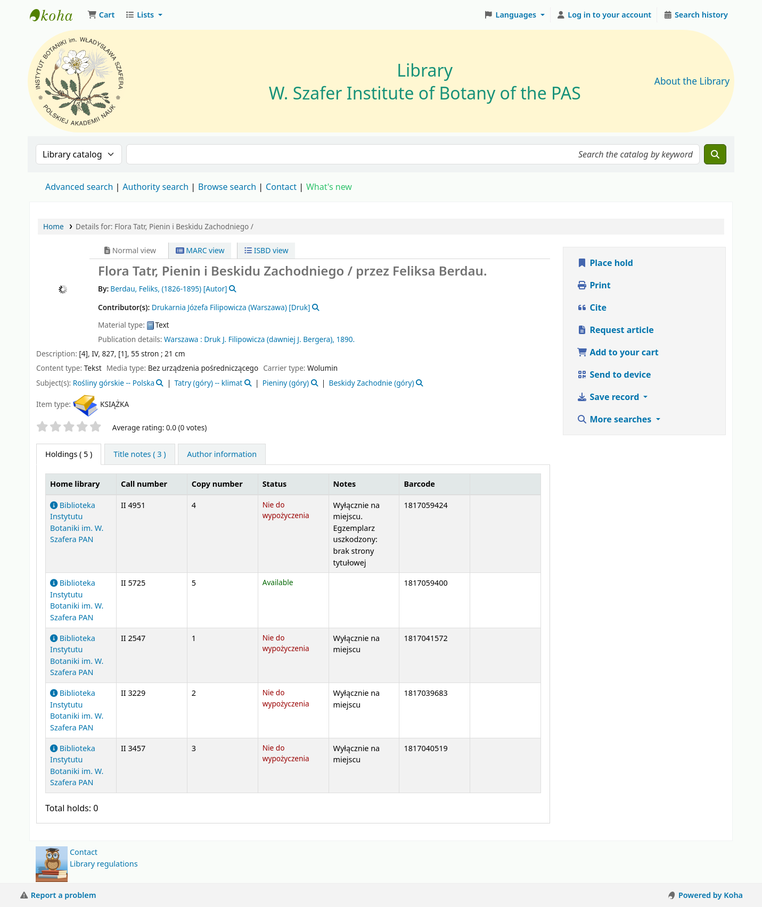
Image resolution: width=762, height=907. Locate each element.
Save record (609, 397)
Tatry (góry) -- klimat (209, 383)
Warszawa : (183, 339)
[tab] (139, 454)
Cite (592, 307)
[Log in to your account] (604, 15)
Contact (83, 852)
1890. (345, 339)
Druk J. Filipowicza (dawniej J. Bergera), (269, 339)
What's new (329, 187)
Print (593, 285)
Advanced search (79, 187)
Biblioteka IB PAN (56, 15)
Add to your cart (618, 352)
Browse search (227, 187)
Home (53, 226)
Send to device (614, 374)
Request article (615, 330)
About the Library (692, 81)
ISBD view (266, 250)
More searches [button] (615, 419)
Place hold (605, 263)
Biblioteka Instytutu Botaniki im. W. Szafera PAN (76, 600)
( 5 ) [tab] (68, 454)
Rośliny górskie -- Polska (113, 383)
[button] (101, 15)
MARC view (200, 250)
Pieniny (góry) (286, 383)
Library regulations (104, 864)
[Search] (715, 154)
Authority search (155, 187)
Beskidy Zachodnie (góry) (371, 383)
